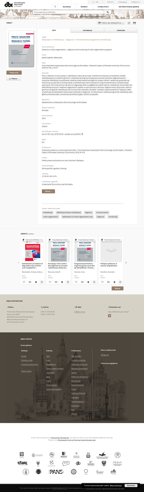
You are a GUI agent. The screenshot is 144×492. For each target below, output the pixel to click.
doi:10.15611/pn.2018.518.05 (52, 134)
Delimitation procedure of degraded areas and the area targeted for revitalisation (32, 265)
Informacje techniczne (79, 364)
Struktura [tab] (121, 30)
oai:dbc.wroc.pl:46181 (73, 134)
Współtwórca (51, 364)
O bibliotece (103, 7)
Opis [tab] (54, 30)
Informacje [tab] (87, 30)
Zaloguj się (135, 2)
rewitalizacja (47, 212)
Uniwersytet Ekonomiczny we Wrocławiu (57, 184)
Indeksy (84, 7)
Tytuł (48, 356)
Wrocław (45, 110)
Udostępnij (123, 2)
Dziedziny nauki (27, 360)
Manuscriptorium (77, 401)
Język (48, 377)
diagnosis (100, 217)
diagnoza (88, 212)
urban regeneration (50, 217)
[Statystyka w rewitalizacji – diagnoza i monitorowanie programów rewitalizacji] (21, 49)
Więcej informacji (116, 485)
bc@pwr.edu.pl (79, 312)
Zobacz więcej (26, 371)
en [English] (97, 2)
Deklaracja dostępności (80, 377)
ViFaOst (74, 414)
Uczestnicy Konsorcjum (29, 364)
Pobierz (12, 78)
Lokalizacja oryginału (54, 389)
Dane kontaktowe (77, 385)
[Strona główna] (55, 7)
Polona (73, 389)
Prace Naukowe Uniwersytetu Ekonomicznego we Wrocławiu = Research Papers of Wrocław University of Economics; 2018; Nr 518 (87, 151)
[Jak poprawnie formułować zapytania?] (110, 16)
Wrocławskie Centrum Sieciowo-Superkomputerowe (77, 440)
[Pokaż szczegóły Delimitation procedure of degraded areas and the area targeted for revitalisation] (41, 282)
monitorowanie (102, 212)
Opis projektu (76, 356)
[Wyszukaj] (108, 12)
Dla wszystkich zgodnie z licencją (54, 168)
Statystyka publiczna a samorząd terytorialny (59, 150)
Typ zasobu (50, 372)
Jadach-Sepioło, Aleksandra (52, 57)
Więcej (117, 288)
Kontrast (110, 2)
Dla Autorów (75, 381)
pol (43, 142)
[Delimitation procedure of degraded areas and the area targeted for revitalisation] (33, 250)
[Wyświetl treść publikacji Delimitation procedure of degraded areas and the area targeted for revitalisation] (36, 282)
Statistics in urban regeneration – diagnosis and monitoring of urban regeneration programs (77, 49)
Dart (73, 410)
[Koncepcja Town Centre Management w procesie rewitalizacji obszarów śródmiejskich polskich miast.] (59, 250)
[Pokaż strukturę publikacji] (33, 240)
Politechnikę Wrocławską (60, 438)
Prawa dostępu (51, 385)
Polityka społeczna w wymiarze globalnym (108, 264)
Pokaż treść (14, 73)
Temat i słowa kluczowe (54, 368)
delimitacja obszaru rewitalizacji (69, 212)
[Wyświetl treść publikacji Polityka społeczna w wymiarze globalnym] (114, 282)
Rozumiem (131, 485)
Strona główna (26, 345)
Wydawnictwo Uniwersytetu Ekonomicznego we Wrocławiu (64, 102)
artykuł (44, 126)
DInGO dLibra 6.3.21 (60, 488)
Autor (48, 360)
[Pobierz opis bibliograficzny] (30, 282)
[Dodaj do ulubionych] (129, 22)
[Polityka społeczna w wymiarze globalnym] (111, 250)
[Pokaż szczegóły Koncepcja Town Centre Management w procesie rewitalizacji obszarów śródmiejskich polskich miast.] (68, 282)
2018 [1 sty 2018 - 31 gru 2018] (43, 118)
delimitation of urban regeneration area (77, 217)
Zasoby (23, 356)
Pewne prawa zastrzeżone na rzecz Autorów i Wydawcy (63, 160)
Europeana (75, 405)
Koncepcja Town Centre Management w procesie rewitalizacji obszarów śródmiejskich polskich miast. (57, 265)
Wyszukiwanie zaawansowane (93, 16)
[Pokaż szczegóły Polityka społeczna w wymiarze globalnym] (120, 282)
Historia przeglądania (129, 7)
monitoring (113, 217)
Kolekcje (67, 7)
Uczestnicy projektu (78, 360)
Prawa (48, 381)
